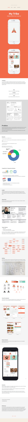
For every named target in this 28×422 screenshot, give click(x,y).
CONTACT (18, 7)
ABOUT (15, 7)
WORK (9, 7)
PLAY (11, 7)
